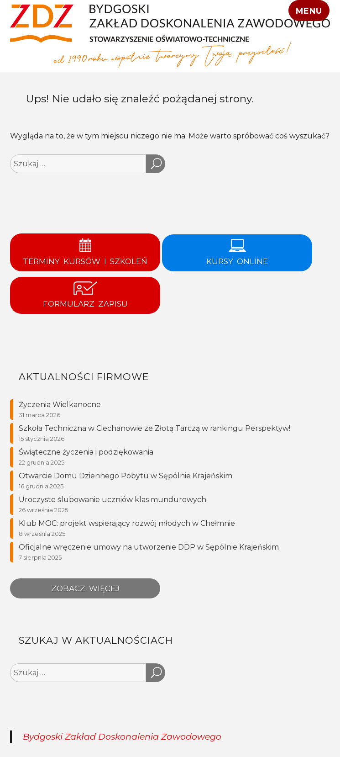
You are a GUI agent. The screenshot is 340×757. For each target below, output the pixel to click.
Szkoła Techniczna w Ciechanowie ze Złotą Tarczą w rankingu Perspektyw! (154, 428)
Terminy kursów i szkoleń (85, 252)
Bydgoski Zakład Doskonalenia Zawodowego (122, 736)
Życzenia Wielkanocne (60, 404)
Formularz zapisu (85, 294)
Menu (309, 11)
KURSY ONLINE (237, 252)
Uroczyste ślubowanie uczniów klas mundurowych (112, 499)
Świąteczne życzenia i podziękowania (86, 452)
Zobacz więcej (85, 588)
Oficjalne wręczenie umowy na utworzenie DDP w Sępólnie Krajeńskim (149, 547)
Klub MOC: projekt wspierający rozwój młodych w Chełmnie (127, 523)
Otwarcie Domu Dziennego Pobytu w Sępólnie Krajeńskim (125, 475)
